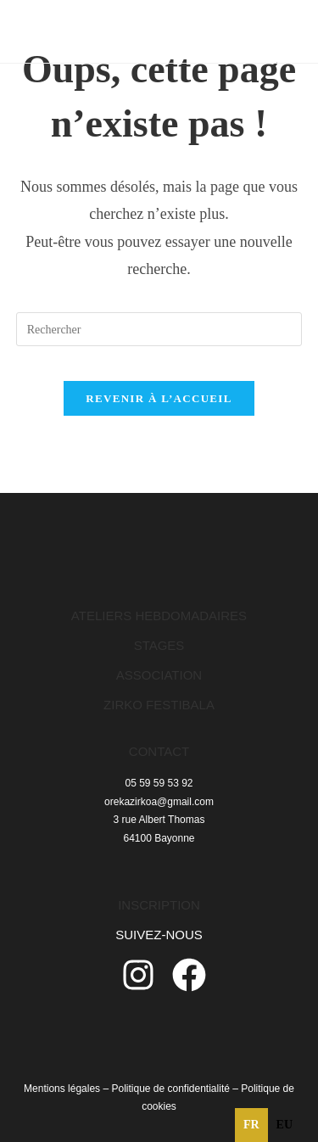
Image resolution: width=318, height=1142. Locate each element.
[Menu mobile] (264, 31)
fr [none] (251, 1124)
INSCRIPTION (159, 905)
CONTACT (159, 751)
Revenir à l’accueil (159, 398)
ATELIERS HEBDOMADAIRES (159, 615)
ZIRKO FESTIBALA (159, 704)
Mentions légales (62, 1088)
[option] (284, 1125)
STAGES (159, 645)
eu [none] (284, 1124)
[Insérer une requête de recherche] (159, 329)
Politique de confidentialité (170, 1088)
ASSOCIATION (159, 675)
